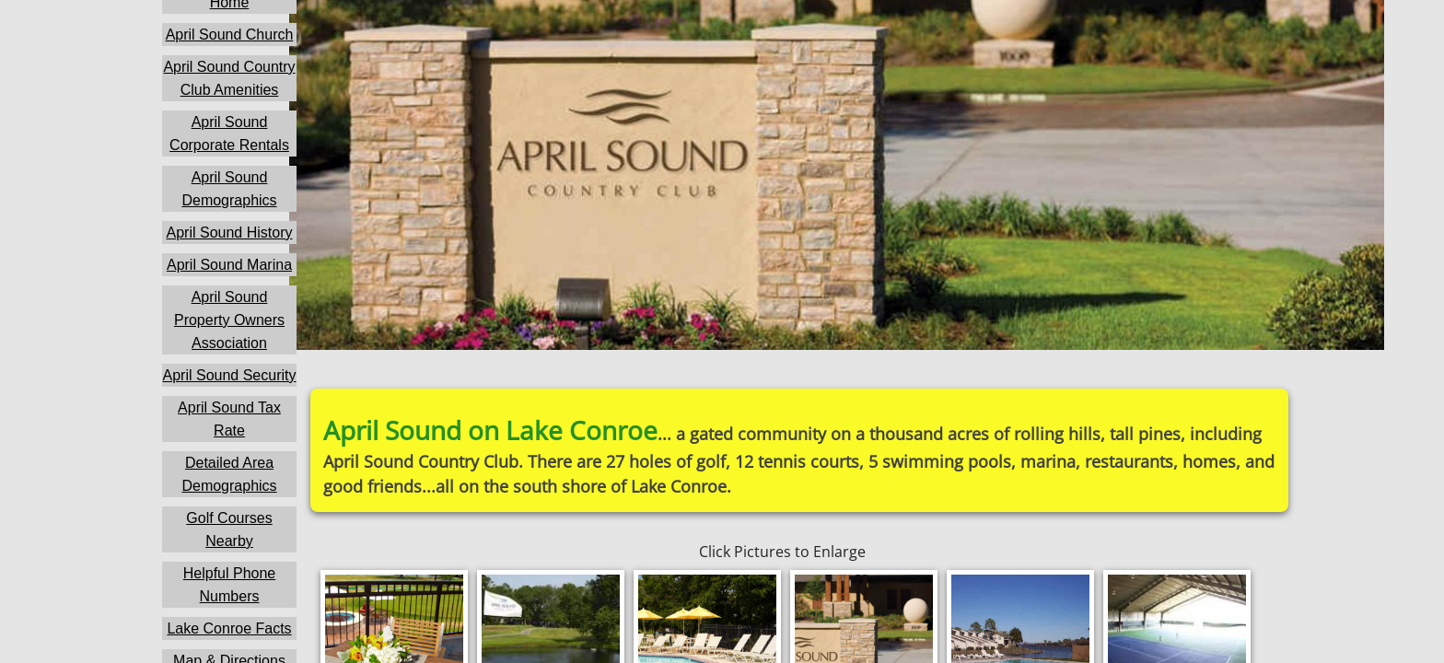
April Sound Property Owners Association (229, 320)
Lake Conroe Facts (229, 628)
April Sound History (230, 232)
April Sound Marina (229, 265)
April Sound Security (230, 375)
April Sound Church (230, 34)
